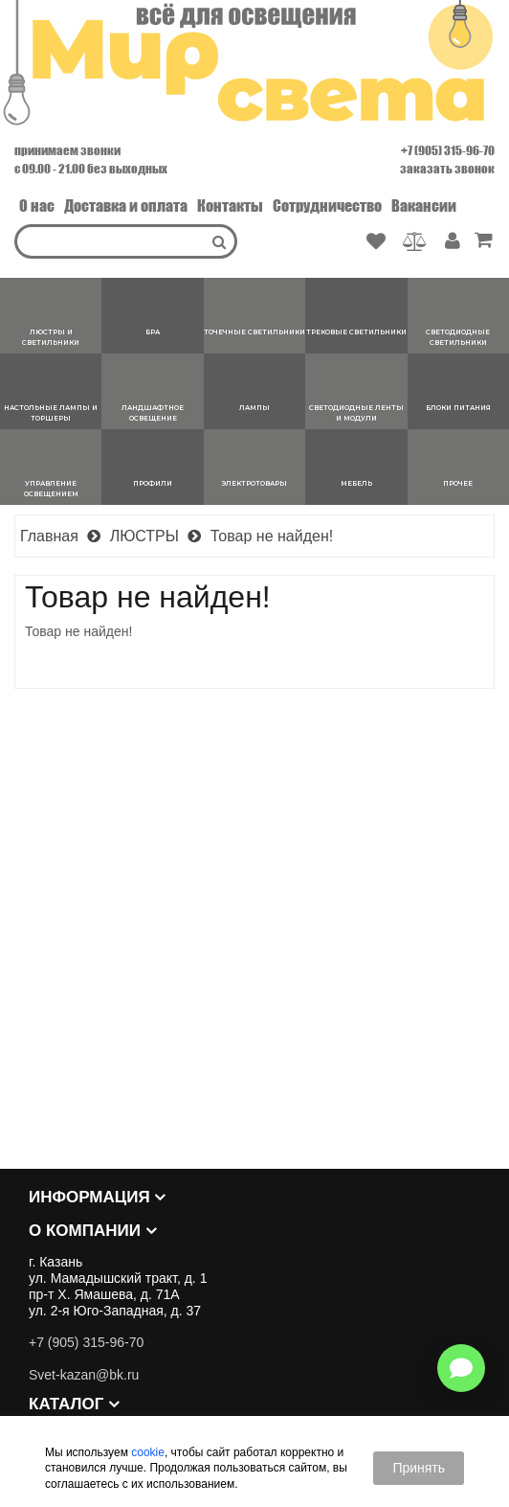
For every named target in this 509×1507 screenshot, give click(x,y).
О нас (37, 205)
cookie (148, 1452)
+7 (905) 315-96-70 (448, 150)
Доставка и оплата (126, 205)
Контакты (230, 205)
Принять (418, 1467)
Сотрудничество (327, 205)
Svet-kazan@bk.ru (84, 1374)
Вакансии (423, 205)
